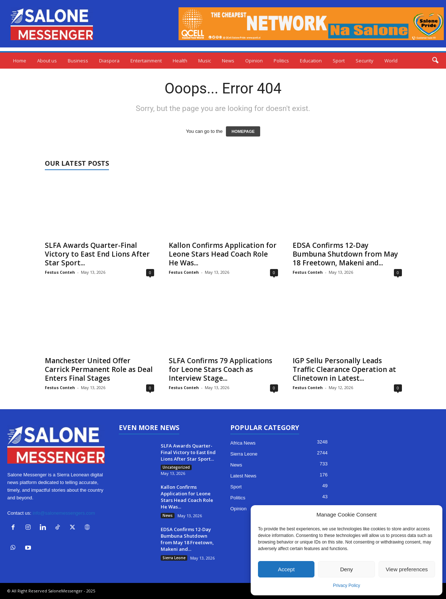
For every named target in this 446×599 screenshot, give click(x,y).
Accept (286, 569)
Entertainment (146, 60)
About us (47, 60)
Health (180, 60)
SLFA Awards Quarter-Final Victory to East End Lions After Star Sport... (97, 254)
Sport (339, 60)
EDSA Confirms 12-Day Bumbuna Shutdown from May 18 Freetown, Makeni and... (345, 254)
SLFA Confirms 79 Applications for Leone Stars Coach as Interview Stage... (220, 369)
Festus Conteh (60, 272)
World (391, 60)
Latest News (243, 476)
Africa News (242, 443)
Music (204, 60)
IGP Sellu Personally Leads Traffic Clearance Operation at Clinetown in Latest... (344, 369)
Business (78, 60)
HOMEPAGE (242, 131)
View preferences (407, 569)
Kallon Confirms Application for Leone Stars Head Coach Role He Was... (223, 254)
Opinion (254, 60)
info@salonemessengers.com (63, 513)
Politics (281, 60)
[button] (435, 61)
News (228, 60)
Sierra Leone (174, 557)
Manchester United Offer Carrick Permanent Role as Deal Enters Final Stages (99, 369)
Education (311, 60)
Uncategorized (176, 467)
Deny (346, 569)
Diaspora (109, 60)
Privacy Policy (346, 585)
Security (364, 60)
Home (19, 60)
